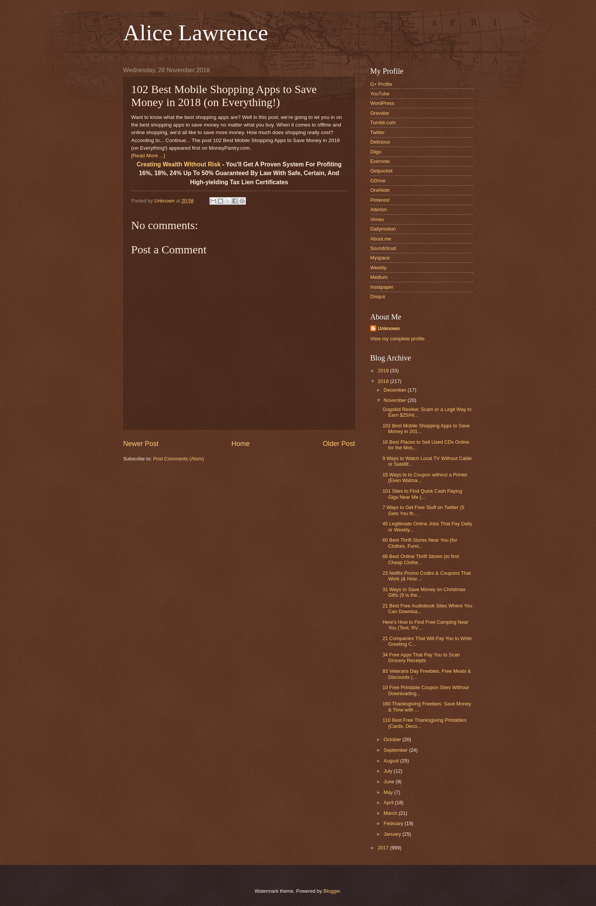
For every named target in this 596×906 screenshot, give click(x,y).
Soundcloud (383, 248)
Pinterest (380, 200)
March (391, 813)
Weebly (378, 267)
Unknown (389, 328)
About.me (380, 239)
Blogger (331, 891)
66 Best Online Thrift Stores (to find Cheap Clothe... (420, 559)
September (396, 750)
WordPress (382, 103)
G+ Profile (381, 84)
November (395, 400)
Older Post (339, 443)
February (394, 823)
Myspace (380, 258)
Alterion (378, 209)
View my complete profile (397, 339)
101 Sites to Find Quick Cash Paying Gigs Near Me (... (422, 494)
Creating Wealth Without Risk (178, 164)
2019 (384, 370)
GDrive (377, 180)
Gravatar (379, 113)
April (389, 802)
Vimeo (377, 219)
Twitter (377, 132)
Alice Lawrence (195, 32)
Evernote (380, 161)
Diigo (375, 152)
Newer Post (141, 443)
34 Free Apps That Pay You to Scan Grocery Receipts (421, 657)
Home (240, 443)
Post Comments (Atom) (178, 459)
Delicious (380, 142)
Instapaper (381, 287)
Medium (379, 277)
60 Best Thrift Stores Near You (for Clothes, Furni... (419, 543)
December (395, 390)
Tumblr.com (383, 122)
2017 (384, 848)
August (392, 761)
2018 (384, 381)
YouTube (380, 93)
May (389, 792)
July (388, 771)
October (393, 739)
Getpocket (381, 171)
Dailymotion (383, 229)
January (393, 834)
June (390, 781)
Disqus (377, 296)
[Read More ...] (148, 155)
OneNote (380, 190)
